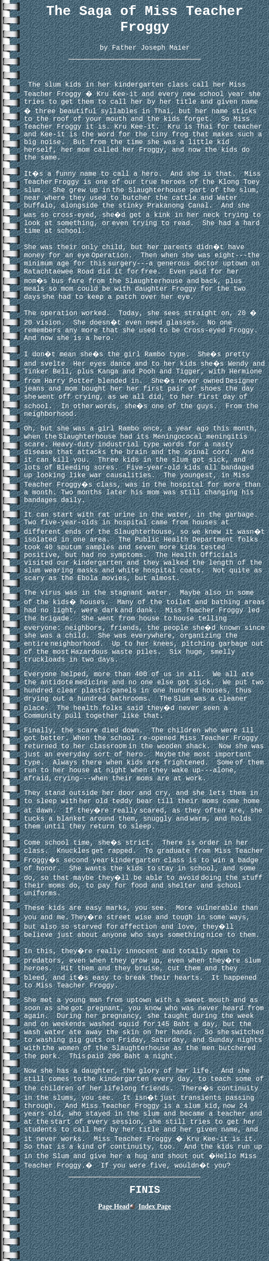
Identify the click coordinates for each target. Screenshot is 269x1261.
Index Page (155, 1206)
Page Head (113, 1206)
